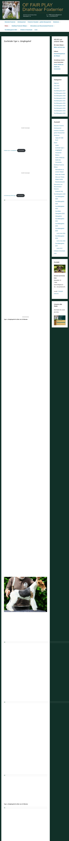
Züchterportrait (57, 128)
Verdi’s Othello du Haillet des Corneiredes (58, 67)
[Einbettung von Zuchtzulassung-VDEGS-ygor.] (25, 173)
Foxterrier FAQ (59, 187)
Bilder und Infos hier (59, 47)
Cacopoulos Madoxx (60, 152)
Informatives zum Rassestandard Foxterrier (58, 183)
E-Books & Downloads (59, 250)
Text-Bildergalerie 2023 (59, 105)
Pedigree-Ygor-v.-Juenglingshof (10, 150)
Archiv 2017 (60, 247)
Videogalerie (58, 211)
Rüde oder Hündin (59, 171)
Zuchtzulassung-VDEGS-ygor (10, 195)
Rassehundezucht (59, 178)
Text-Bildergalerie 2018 (59, 93)
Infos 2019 (56, 88)
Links (55, 253)
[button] (59, 22)
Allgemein (56, 83)
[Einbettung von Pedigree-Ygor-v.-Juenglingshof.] (25, 127)
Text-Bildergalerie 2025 (59, 110)
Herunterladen (21, 150)
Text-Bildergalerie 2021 (59, 100)
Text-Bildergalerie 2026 (59, 113)
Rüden (55, 142)
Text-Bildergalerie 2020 (59, 98)
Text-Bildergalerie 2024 (59, 108)
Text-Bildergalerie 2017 (59, 90)
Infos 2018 (56, 85)
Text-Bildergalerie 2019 (59, 95)
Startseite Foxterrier (59, 125)
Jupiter (57, 145)
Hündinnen (56, 135)
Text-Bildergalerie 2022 (59, 103)
